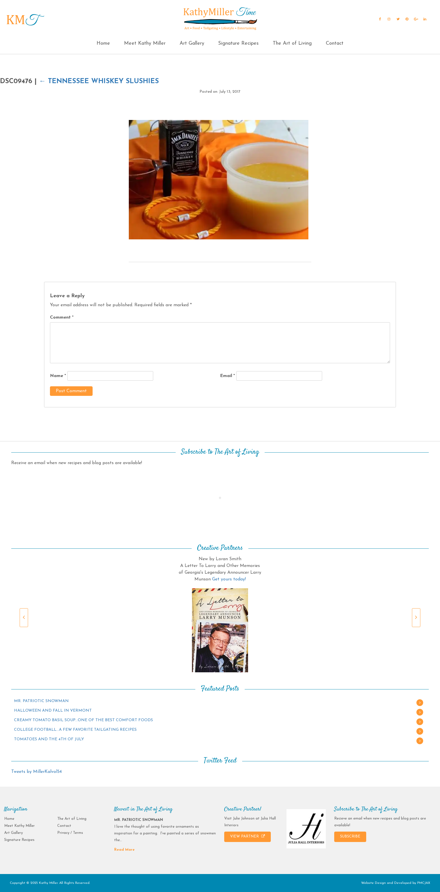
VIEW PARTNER (247, 836)
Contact (334, 43)
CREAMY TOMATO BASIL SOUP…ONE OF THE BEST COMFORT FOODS (83, 720)
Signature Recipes (238, 43)
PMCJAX (423, 883)
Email (227, 376)
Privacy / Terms (70, 833)
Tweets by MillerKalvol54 (36, 772)
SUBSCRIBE (350, 836)
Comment (62, 317)
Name (58, 376)
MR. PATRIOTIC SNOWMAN (41, 701)
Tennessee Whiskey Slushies (99, 81)
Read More (124, 850)
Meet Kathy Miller (145, 43)
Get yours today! (229, 579)
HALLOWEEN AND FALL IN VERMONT (53, 711)
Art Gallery (192, 43)
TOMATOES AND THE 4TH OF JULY (49, 739)
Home (103, 43)
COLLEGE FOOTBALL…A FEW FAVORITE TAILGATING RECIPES (75, 730)
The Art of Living (292, 43)
